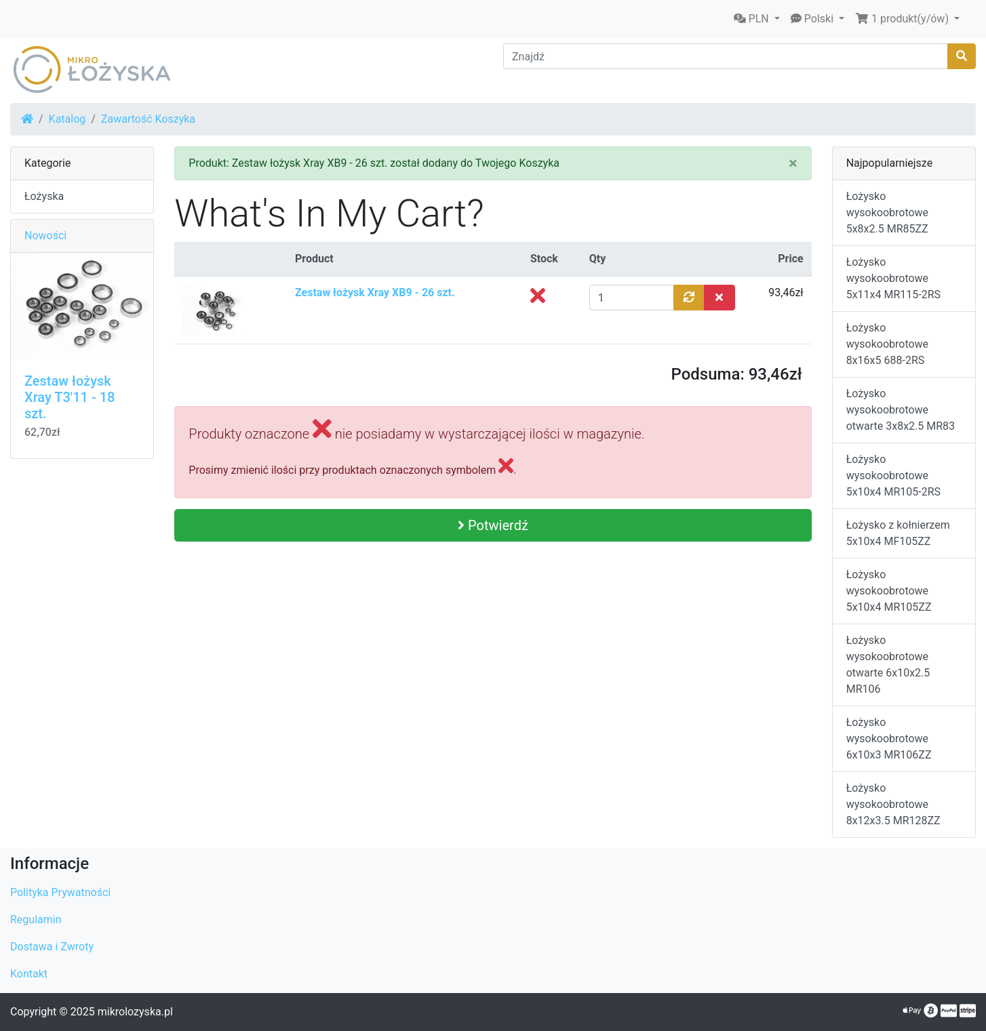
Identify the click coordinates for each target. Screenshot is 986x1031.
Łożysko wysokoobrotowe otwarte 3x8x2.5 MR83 (900, 409)
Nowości (45, 235)
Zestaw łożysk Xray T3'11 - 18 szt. (69, 397)
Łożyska (44, 196)
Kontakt (28, 973)
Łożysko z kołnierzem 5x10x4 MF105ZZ (898, 533)
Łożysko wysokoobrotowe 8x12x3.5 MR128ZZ (893, 804)
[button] (756, 19)
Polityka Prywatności (60, 892)
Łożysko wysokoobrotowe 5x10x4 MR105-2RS (893, 475)
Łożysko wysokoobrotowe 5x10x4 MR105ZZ (889, 590)
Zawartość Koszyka (148, 119)
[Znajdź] (725, 56)
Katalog (67, 119)
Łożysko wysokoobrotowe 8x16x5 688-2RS (887, 344)
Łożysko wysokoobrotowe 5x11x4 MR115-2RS (893, 278)
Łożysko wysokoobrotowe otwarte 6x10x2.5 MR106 (888, 664)
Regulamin (36, 919)
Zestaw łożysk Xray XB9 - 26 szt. (375, 292)
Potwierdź (493, 525)
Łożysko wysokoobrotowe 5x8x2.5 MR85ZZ (887, 212)
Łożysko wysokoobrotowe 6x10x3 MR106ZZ (889, 738)
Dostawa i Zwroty (52, 946)
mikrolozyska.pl (135, 1011)
